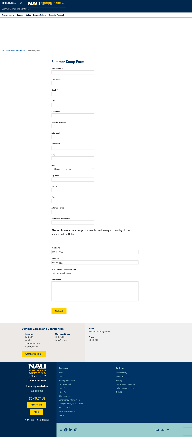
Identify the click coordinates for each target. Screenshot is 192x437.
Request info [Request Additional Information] (36, 404)
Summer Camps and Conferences (17, 8)
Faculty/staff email (67, 380)
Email (55, 90)
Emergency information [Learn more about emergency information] (69, 400)
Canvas (62, 376)
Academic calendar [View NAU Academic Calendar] (67, 411)
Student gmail (65, 384)
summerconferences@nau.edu (99, 331)
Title (53, 101)
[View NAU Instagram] (75, 429)
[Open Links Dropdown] (175, 3)
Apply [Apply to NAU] (36, 411)
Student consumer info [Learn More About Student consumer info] (126, 384)
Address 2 (56, 144)
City (53, 154)
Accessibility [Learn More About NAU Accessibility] (121, 372)
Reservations (7, 14)
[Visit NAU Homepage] (37, 370)
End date (55, 258)
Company (56, 111)
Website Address (59, 122)
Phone (54, 186)
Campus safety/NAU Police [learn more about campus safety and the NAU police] (71, 403)
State (54, 165)
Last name (57, 79)
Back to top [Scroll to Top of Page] (160, 430)
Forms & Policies (39, 14)
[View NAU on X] (60, 429)
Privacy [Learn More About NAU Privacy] (119, 380)
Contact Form (33, 354)
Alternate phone (58, 208)
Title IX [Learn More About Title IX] (119, 392)
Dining (28, 14)
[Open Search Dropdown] (188, 3)
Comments (56, 279)
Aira (61, 372)
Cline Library (64, 396)
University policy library (126, 388)
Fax (53, 197)
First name (57, 68)
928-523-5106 (93, 339)
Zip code (55, 175)
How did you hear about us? (64, 269)
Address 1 (56, 133)
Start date (56, 248)
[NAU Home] (20, 3)
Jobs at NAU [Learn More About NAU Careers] (64, 407)
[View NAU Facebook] (65, 429)
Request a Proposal (56, 14)
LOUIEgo (63, 392)
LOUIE (62, 388)
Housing (20, 14)
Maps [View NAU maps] (61, 415)
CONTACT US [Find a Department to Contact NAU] (37, 398)
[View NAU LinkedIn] (70, 429)
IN (3, 50)
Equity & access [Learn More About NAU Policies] (123, 376)
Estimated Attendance (61, 218)
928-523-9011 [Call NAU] (37, 391)
